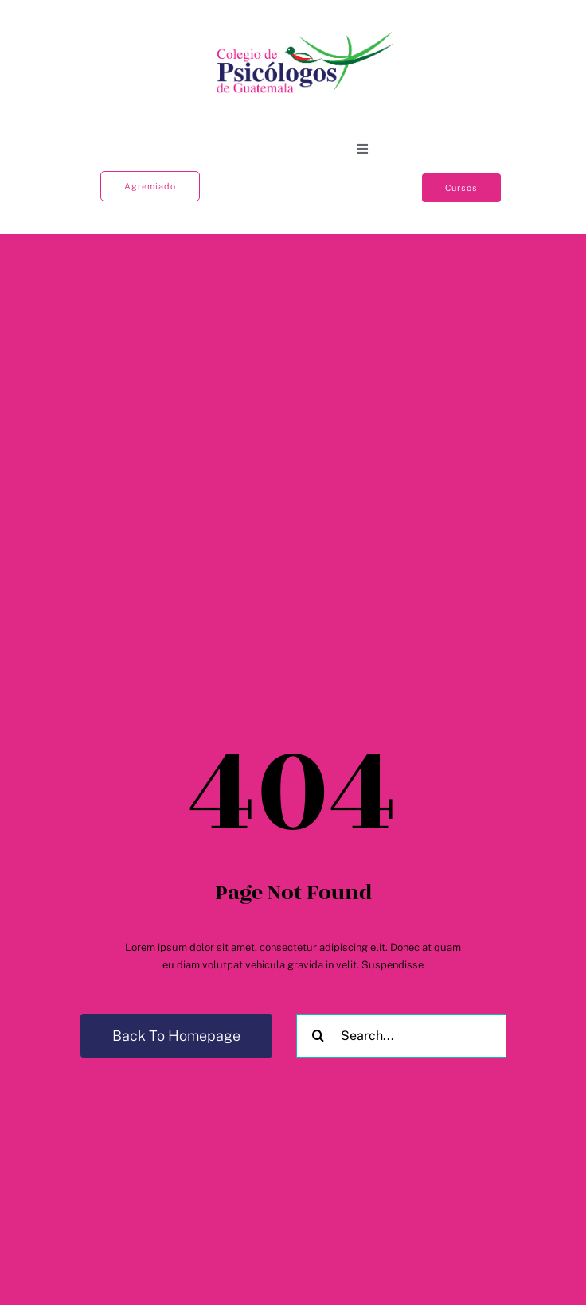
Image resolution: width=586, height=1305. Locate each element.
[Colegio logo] (305, 32)
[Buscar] (318, 1036)
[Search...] (401, 1036)
